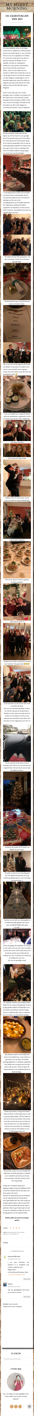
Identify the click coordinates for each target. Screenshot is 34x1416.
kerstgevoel (6, 1234)
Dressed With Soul (14, 1256)
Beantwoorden (27, 1279)
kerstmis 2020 (14, 1234)
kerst (15, 1232)
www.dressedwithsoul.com (16, 1274)
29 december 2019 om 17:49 (14, 1259)
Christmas (10, 1232)
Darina (10, 1284)
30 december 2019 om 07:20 (14, 1286)
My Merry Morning (17, 6)
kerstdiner (21, 1232)
